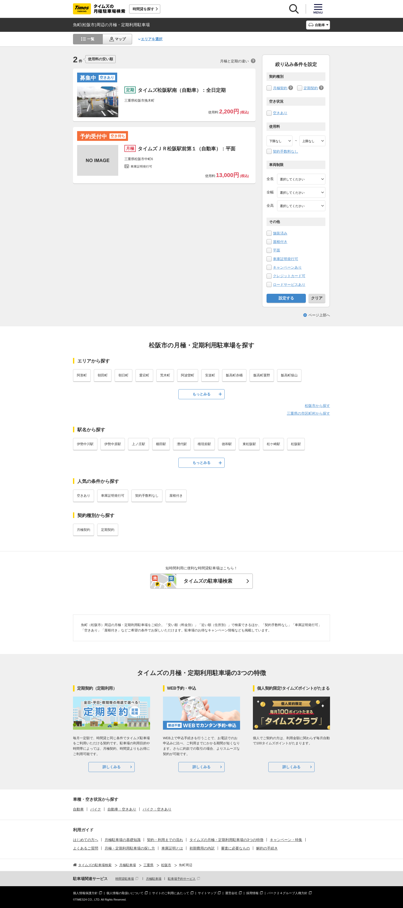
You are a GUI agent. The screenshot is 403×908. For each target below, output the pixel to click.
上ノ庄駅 (138, 444)
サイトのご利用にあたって (170, 893)
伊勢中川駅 (85, 444)
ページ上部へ (319, 315)
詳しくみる (112, 767)
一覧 (90, 39)
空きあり (280, 113)
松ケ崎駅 (273, 444)
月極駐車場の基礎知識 (123, 840)
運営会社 (231, 893)
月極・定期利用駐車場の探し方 (130, 848)
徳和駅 (227, 444)
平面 (276, 250)
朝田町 (103, 375)
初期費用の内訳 (202, 848)
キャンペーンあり (287, 267)
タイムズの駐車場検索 (208, 581)
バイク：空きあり (157, 809)
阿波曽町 (187, 375)
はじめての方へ (85, 840)
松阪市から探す (317, 406)
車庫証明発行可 (285, 259)
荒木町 (165, 375)
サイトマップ (207, 893)
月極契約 (280, 88)
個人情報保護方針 (85, 893)
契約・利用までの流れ (165, 840)
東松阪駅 (249, 444)
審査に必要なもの (235, 848)
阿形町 (82, 375)
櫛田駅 (161, 444)
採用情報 (252, 893)
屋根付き (280, 242)
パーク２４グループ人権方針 (287, 893)
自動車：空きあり (121, 809)
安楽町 (210, 375)
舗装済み (280, 233)
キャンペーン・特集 (286, 840)
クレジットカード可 (289, 276)
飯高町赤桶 (234, 375)
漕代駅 (182, 444)
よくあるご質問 (85, 848)
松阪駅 (296, 444)
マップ (120, 39)
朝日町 (123, 375)
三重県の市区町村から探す (308, 413)
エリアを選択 (151, 39)
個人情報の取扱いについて (124, 893)
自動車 (78, 809)
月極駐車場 (153, 879)
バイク (95, 809)
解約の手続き (267, 848)
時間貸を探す (143, 9)
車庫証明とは (172, 848)
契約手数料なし (285, 151)
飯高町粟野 (261, 375)
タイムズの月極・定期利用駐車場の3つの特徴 (226, 840)
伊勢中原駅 (112, 444)
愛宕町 (144, 375)
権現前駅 (204, 444)
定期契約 (311, 88)
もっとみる (201, 394)
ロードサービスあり (289, 284)
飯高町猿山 (289, 375)
